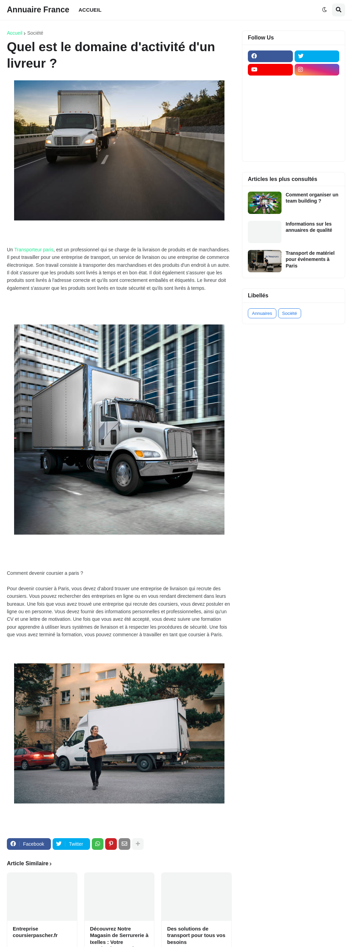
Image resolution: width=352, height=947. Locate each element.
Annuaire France (38, 9)
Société (35, 33)
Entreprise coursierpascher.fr (35, 932)
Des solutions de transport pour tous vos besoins (196, 935)
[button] (324, 9)
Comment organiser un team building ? (312, 198)
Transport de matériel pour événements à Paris (310, 259)
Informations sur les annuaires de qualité (309, 227)
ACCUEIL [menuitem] (90, 10)
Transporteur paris (34, 249)
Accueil (14, 33)
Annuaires (262, 313)
